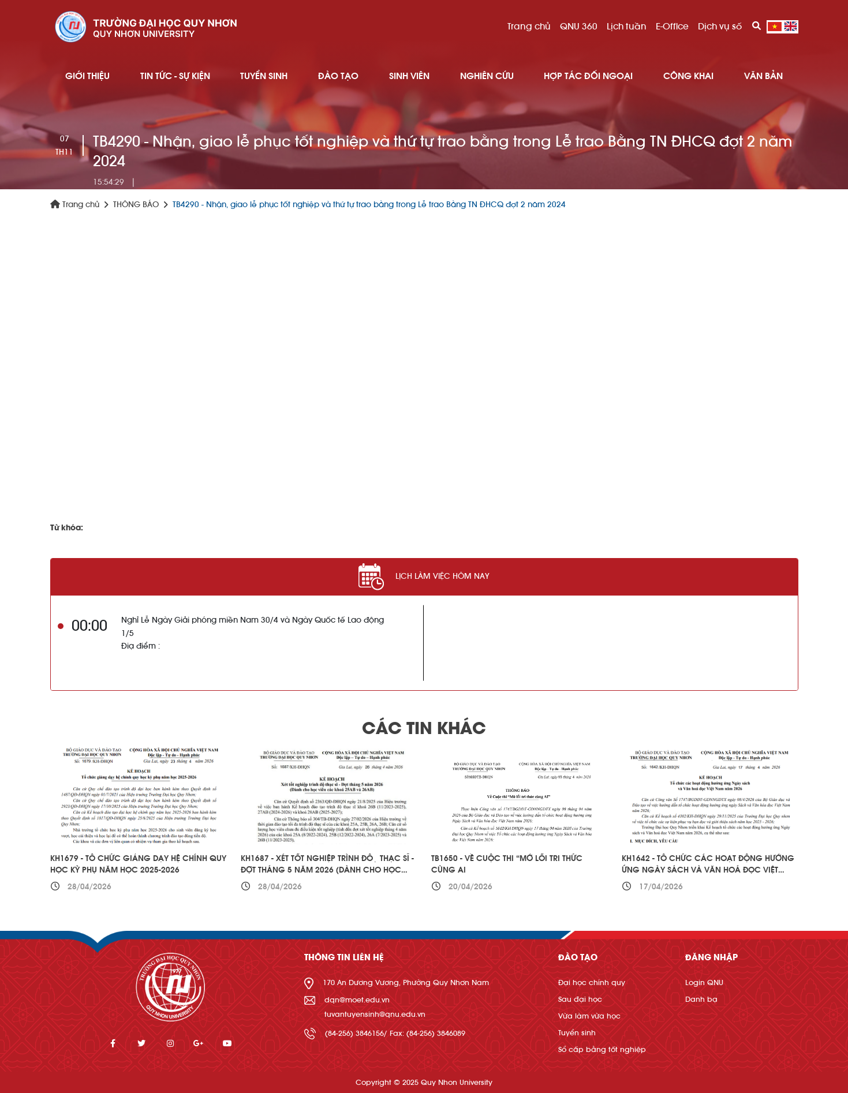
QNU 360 (578, 26)
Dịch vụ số (720, 26)
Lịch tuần (627, 26)
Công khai (688, 76)
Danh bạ (701, 999)
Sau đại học (580, 999)
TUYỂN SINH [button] (263, 76)
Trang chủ (529, 26)
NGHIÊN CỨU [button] (487, 76)
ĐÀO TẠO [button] (338, 76)
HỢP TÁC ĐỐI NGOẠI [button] (588, 76)
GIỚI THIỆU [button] (87, 76)
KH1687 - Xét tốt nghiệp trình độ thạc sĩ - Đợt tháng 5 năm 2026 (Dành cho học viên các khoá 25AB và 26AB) (327, 870)
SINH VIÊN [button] (409, 76)
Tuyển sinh (577, 1032)
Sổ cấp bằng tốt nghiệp (602, 1049)
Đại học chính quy (591, 982)
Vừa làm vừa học (589, 1016)
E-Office (672, 26)
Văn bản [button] (763, 76)
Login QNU (704, 982)
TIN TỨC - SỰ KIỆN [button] (175, 76)
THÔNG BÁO (136, 205)
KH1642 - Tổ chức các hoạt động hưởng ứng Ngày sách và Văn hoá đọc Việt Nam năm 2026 (708, 870)
